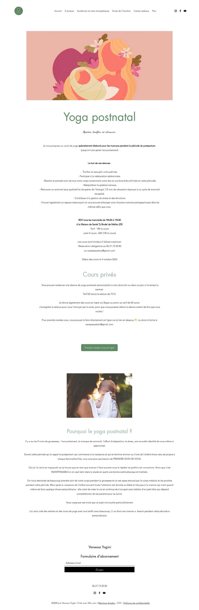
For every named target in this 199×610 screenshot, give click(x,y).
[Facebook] (180, 10)
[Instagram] (175, 10)
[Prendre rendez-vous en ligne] (99, 347)
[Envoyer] (99, 569)
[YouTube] (185, 10)
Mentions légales (106, 603)
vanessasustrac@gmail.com (101, 250)
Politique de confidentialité (136, 603)
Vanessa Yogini (100, 547)
